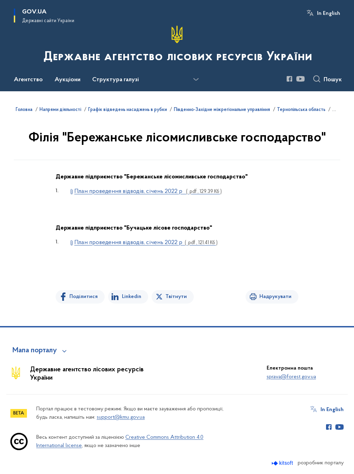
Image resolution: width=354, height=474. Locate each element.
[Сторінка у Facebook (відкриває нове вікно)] (289, 79)
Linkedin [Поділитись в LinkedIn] (131, 296)
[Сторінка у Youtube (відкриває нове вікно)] (300, 79)
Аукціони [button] (67, 80)
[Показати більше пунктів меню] (196, 79)
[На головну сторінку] (177, 45)
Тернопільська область (301, 110)
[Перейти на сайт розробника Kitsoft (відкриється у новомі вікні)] (283, 463)
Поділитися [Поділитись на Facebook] (83, 296)
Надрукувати (275, 296)
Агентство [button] (28, 80)
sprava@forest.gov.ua (291, 377)
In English (328, 13)
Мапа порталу (34, 350)
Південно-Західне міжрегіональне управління (222, 110)
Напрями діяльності (60, 110)
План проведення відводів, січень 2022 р (148, 191)
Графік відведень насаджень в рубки (127, 110)
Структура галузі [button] (115, 80)
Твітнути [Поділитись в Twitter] (176, 296)
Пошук (333, 80)
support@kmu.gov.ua (121, 417)
